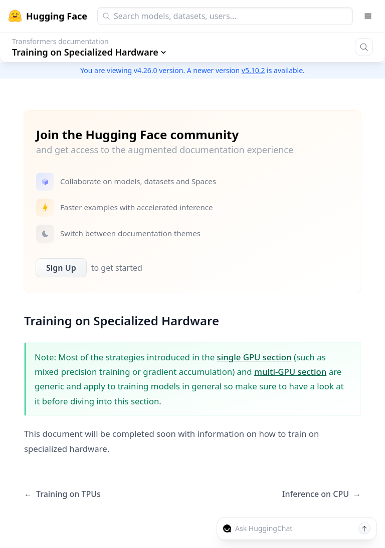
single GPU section (254, 357)
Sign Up (61, 267)
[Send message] (364, 528)
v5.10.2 (253, 70)
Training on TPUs (62, 494)
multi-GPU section (290, 371)
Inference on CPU (321, 494)
